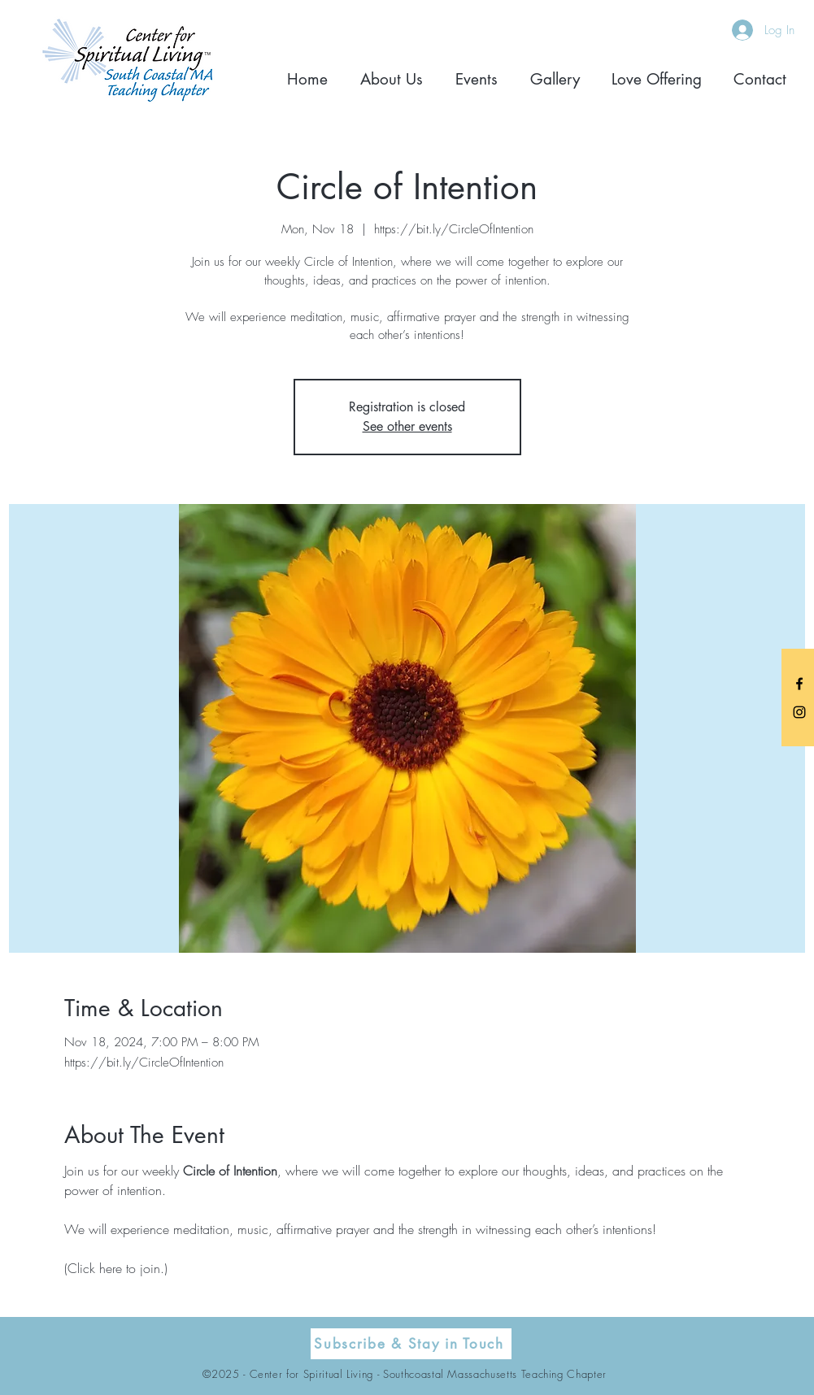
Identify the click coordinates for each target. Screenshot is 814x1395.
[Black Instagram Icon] (799, 712)
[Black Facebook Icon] (799, 684)
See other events (407, 426)
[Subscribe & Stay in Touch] (411, 1344)
